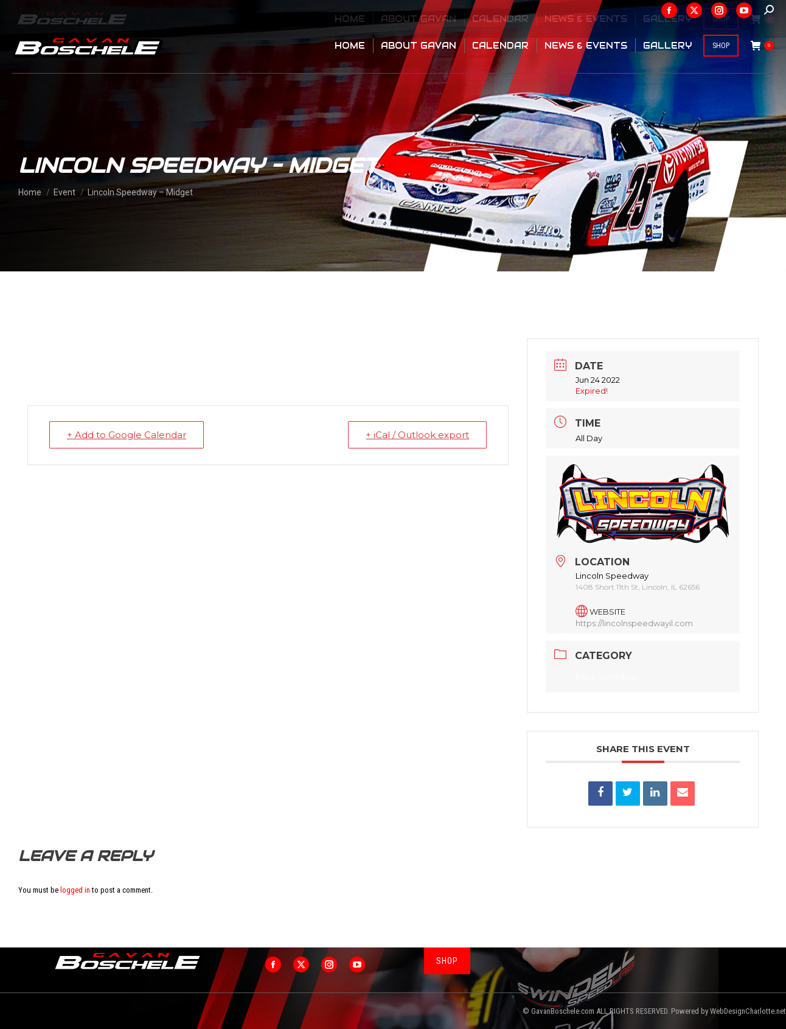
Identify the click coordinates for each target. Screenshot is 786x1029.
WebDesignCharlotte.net (748, 1011)
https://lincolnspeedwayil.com (634, 623)
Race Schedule (606, 677)
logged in (75, 890)
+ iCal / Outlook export (417, 435)
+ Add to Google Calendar (126, 435)
